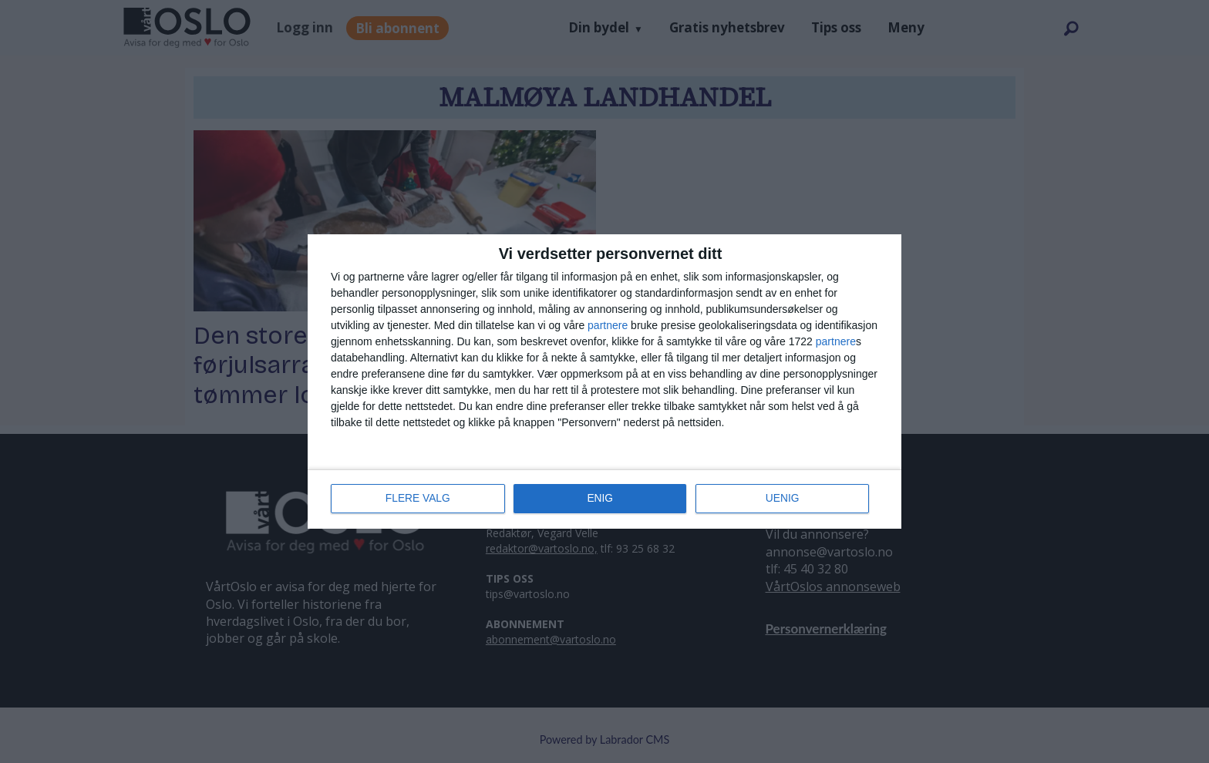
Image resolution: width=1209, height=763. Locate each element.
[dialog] (604, 381)
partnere (608, 325)
